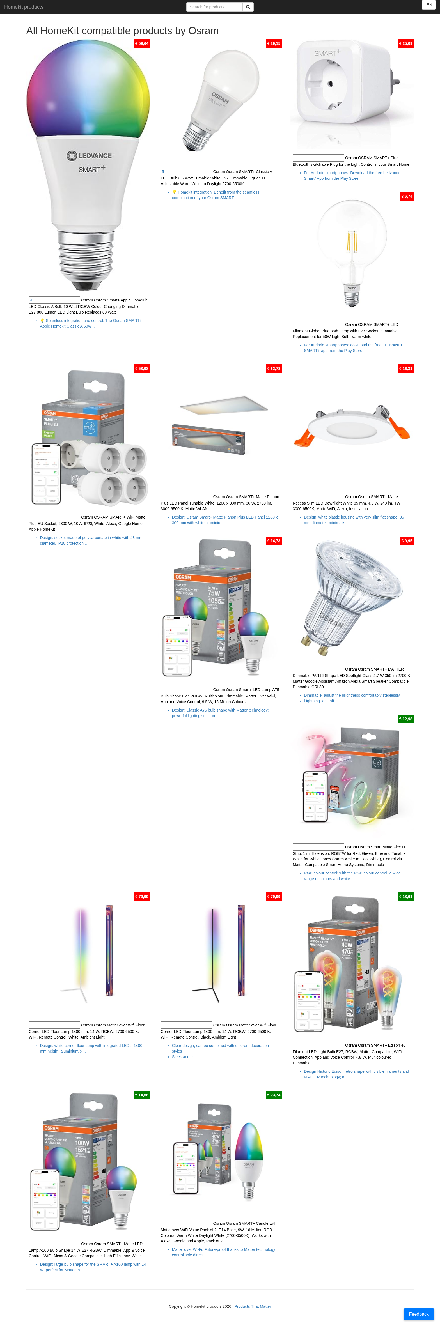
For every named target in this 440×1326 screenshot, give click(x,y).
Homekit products (23, 7)
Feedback (419, 1314)
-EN (428, 5)
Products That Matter (252, 1306)
